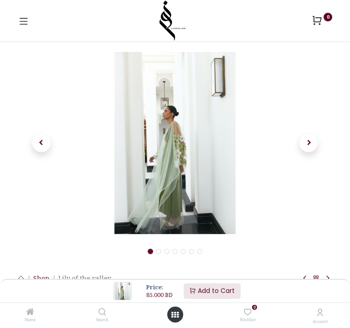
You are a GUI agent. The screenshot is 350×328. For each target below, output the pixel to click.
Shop (41, 278)
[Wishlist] (248, 312)
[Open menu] (175, 314)
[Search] (102, 312)
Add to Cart (212, 290)
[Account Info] (320, 312)
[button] (41, 143)
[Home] (30, 312)
